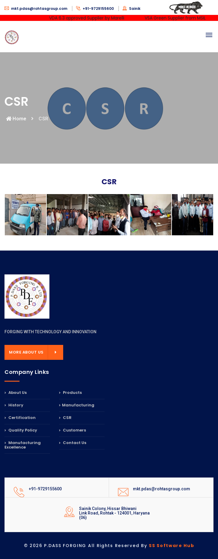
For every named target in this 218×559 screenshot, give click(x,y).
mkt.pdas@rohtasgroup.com (36, 8)
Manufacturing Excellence (22, 445)
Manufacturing (76, 405)
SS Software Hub (171, 546)
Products (70, 393)
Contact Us (72, 443)
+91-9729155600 (95, 8)
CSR (65, 417)
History (13, 405)
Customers (72, 430)
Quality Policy (20, 430)
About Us (15, 393)
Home (16, 119)
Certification (20, 417)
